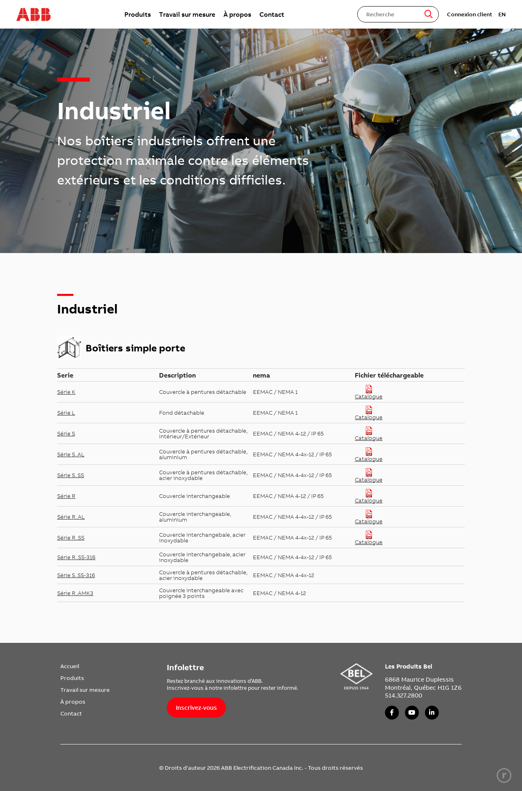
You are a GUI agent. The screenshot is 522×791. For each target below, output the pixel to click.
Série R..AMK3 (75, 593)
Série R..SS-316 (76, 557)
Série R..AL (71, 516)
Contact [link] (271, 14)
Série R (66, 496)
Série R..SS (70, 537)
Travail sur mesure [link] (187, 14)
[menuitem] (137, 14)
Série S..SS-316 (76, 575)
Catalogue (369, 392)
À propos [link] (237, 14)
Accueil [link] (69, 666)
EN (502, 14)
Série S (66, 433)
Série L (66, 412)
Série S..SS (70, 475)
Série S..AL (70, 454)
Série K (66, 392)
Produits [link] (137, 14)
